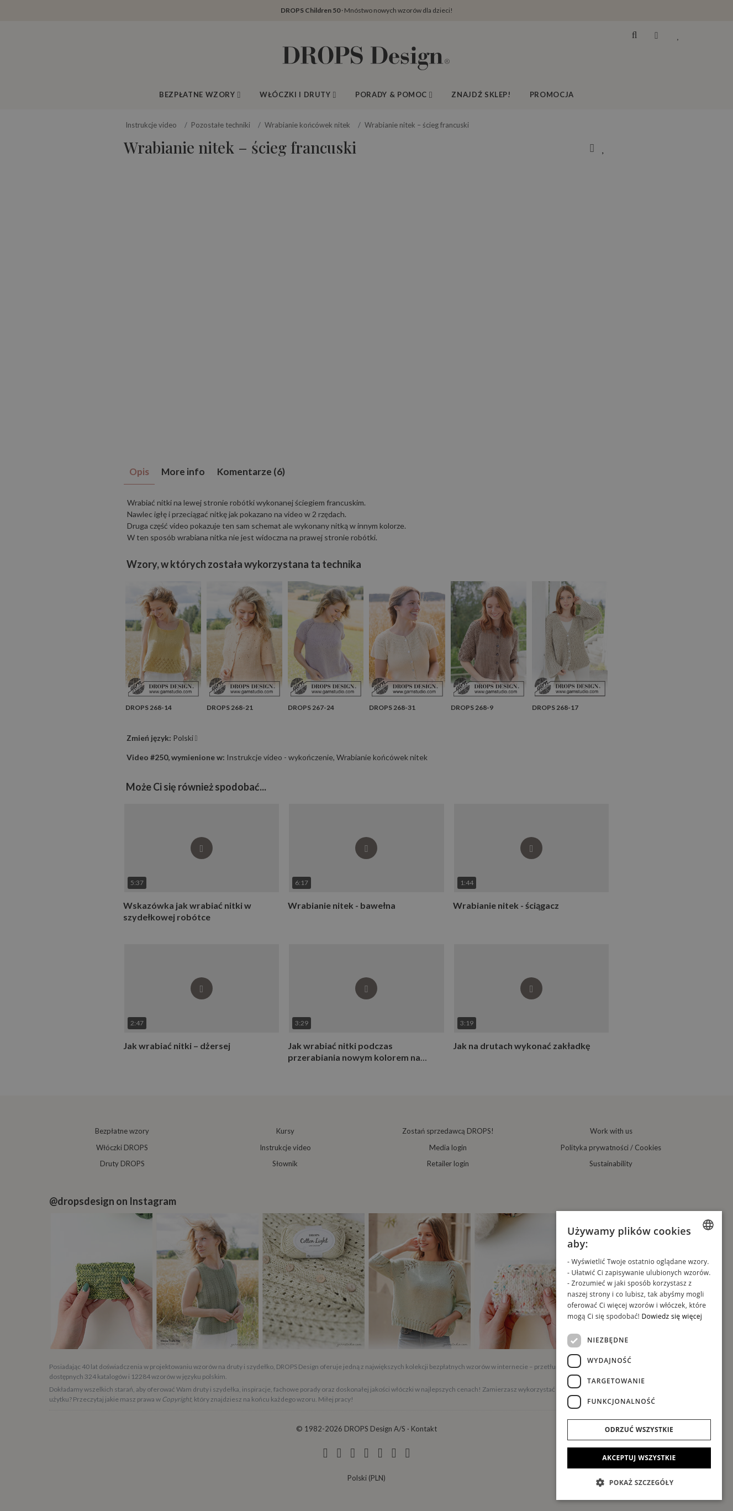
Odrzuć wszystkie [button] (639, 1429)
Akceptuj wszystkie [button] (639, 1457)
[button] (639, 1482)
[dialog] (639, 1355)
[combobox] (708, 1224)
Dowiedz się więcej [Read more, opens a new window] (671, 1316)
